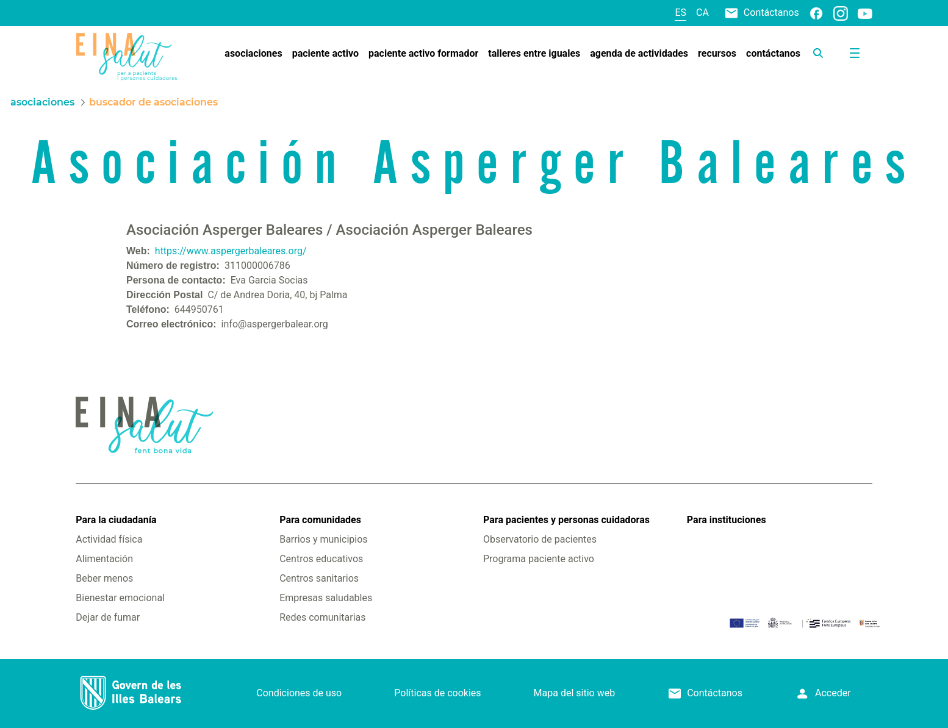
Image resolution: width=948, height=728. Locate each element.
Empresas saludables (325, 598)
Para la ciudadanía (116, 520)
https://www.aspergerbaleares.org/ (231, 251)
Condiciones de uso (299, 693)
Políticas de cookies (437, 693)
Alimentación (104, 559)
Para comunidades (320, 520)
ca (702, 12)
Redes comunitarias (322, 617)
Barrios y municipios (323, 539)
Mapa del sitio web (575, 693)
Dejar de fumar (108, 617)
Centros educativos (321, 559)
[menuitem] (253, 53)
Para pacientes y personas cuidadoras (566, 520)
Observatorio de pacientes (540, 539)
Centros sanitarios (319, 578)
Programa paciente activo (538, 559)
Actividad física (109, 539)
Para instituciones (726, 520)
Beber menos (104, 578)
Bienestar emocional (120, 598)
